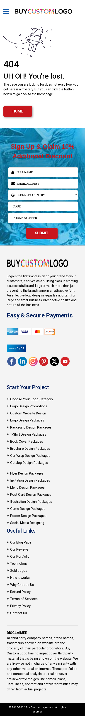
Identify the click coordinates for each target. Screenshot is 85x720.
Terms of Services (24, 599)
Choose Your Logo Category (31, 399)
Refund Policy (20, 592)
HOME (17, 111)
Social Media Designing (27, 523)
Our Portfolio (19, 556)
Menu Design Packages (27, 487)
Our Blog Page (20, 542)
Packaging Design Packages (31, 427)
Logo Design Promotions (28, 406)
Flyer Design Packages (27, 473)
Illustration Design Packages (31, 502)
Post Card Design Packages (30, 495)
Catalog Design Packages (29, 463)
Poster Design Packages (28, 516)
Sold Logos (18, 571)
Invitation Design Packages (30, 480)
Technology (18, 564)
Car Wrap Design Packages (30, 456)
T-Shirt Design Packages (28, 434)
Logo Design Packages (27, 420)
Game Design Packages (27, 509)
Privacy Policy (20, 606)
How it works (20, 578)
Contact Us (18, 613)
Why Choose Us (22, 585)
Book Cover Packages (26, 441)
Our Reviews (19, 549)
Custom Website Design (28, 413)
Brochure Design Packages (30, 449)
